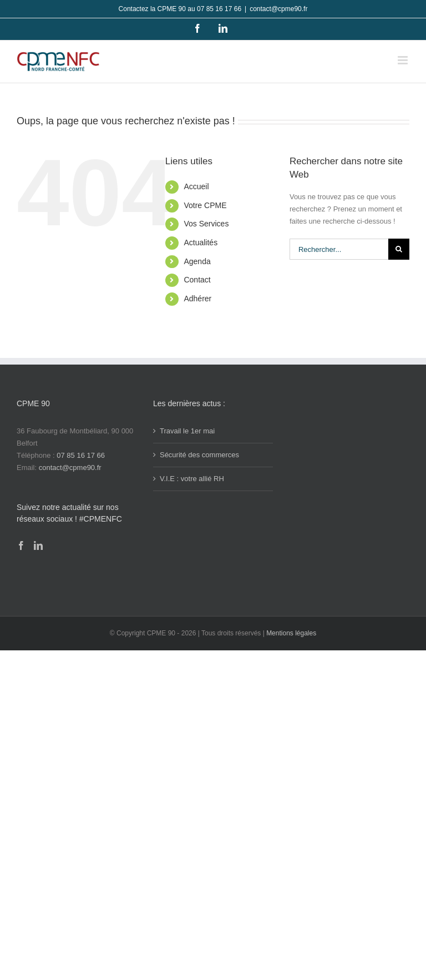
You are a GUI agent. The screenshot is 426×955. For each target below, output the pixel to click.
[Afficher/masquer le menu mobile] (403, 60)
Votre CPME (205, 205)
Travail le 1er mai (187, 431)
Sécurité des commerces (199, 455)
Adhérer (197, 298)
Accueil (196, 186)
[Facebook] (21, 545)
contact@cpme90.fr (278, 9)
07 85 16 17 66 (81, 455)
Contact (197, 279)
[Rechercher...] (339, 249)
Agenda (197, 261)
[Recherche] (398, 249)
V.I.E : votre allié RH (192, 478)
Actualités (200, 242)
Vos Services (206, 223)
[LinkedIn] (38, 545)
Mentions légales (291, 633)
